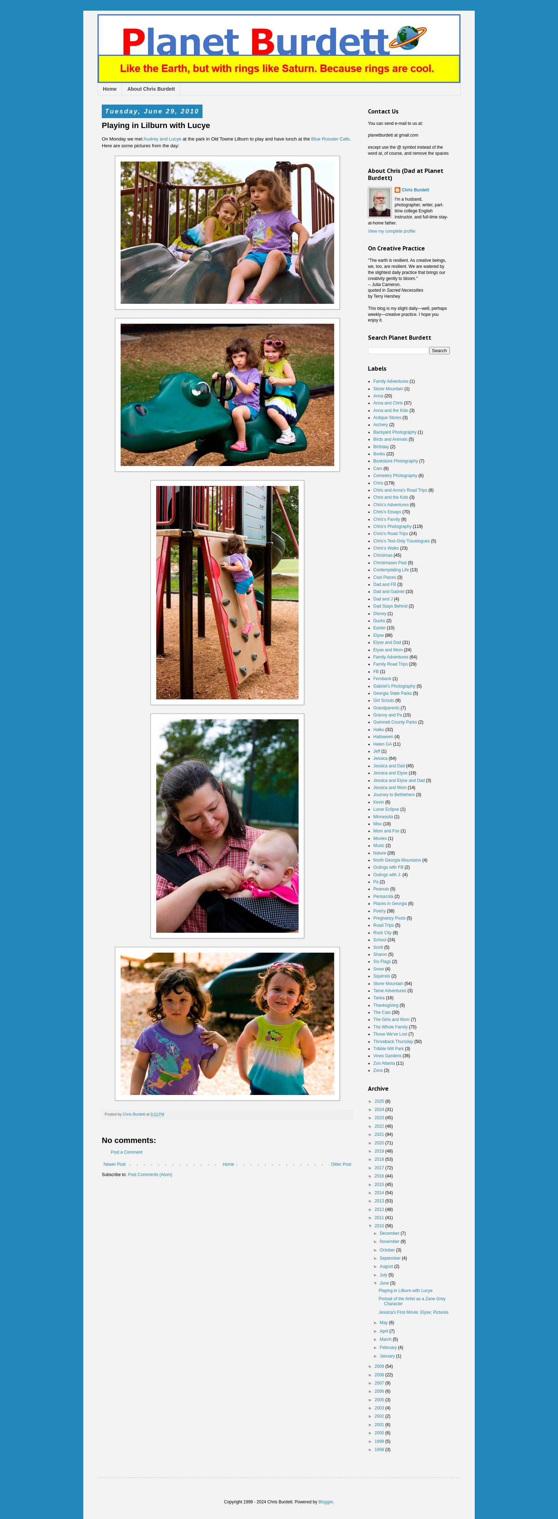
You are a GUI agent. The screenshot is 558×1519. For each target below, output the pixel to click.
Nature (379, 853)
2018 (380, 1159)
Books (379, 453)
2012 (380, 1209)
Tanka (379, 997)
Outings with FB (388, 867)
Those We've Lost (390, 1034)
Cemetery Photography (395, 475)
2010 (380, 1225)
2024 (380, 1109)
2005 (380, 1399)
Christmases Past (390, 562)
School (379, 939)
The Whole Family (390, 1027)
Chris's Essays (387, 511)
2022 (380, 1126)
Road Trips (383, 925)
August (387, 1266)
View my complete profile (391, 231)
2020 (380, 1142)
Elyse (378, 635)
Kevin (378, 802)
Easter (379, 627)
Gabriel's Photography (394, 686)
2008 (380, 1374)
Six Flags (382, 961)
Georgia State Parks (392, 693)
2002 (380, 1416)
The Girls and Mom (391, 1019)
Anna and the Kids (390, 410)
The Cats (382, 1012)
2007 (380, 1383)
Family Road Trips (390, 664)
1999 (380, 1441)
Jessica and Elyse (390, 773)
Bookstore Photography (395, 461)
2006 (380, 1391)
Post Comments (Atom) (150, 1174)
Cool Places (384, 577)
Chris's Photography (392, 526)
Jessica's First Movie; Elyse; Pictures (413, 1312)
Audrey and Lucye (162, 139)
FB (376, 671)
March (386, 1339)
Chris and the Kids (390, 497)
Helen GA (382, 744)
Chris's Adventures (391, 504)
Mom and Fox (386, 831)
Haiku (378, 729)
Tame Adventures (389, 990)
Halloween (383, 736)
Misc (377, 823)
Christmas (383, 555)
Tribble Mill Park (388, 1048)
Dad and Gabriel (388, 591)
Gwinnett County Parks (395, 722)
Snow (378, 969)
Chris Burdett (415, 189)
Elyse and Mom (388, 649)
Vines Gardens (387, 1055)
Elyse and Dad (387, 642)
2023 (380, 1117)
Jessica (380, 758)
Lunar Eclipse (386, 809)
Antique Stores (387, 417)
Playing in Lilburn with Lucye (405, 1290)
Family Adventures (391, 381)
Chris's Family (386, 519)
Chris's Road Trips (390, 533)
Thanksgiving (386, 1005)
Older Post (341, 1164)
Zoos (378, 1070)
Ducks (379, 620)
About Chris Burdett (151, 89)
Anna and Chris (388, 403)
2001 (380, 1424)
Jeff (376, 751)
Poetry (379, 911)
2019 (380, 1151)
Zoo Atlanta (384, 1063)
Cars (377, 468)
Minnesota (383, 816)
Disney (379, 613)
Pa (376, 881)
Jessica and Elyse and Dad (399, 780)
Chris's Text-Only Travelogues (401, 541)
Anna (378, 395)
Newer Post (115, 1164)
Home (110, 89)
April (384, 1331)
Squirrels (381, 976)
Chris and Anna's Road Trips (400, 490)
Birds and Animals (390, 439)
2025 (380, 1101)
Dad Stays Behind (390, 606)
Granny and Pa (387, 715)
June (385, 1283)
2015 (380, 1184)
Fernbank (382, 678)
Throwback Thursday (393, 1041)
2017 (380, 1167)
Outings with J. (387, 874)
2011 (380, 1217)
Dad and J (383, 599)
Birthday (381, 446)
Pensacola (383, 896)
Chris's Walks (386, 548)
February (389, 1347)
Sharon (380, 954)
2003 (380, 1408)
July (384, 1274)
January (388, 1356)
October (388, 1250)
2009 (380, 1366)
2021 (380, 1134)
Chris (378, 483)
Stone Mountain (388, 388)
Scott (378, 947)
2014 (380, 1192)
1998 (380, 1449)
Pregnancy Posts (389, 918)
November (390, 1241)
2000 (380, 1432)
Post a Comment (126, 1152)
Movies (380, 838)
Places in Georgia (390, 903)
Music (378, 845)
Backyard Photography (394, 432)
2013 (380, 1200)
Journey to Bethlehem (394, 794)
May (384, 1322)
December (390, 1233)
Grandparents (386, 707)
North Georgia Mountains (397, 860)
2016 (380, 1176)
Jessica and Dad (389, 765)
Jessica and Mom (389, 787)
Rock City (382, 932)
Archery (380, 424)
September (391, 1258)
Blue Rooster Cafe (330, 139)
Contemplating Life (391, 569)
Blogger (326, 1501)
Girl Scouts (383, 700)
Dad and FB (384, 584)
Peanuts (381, 888)
